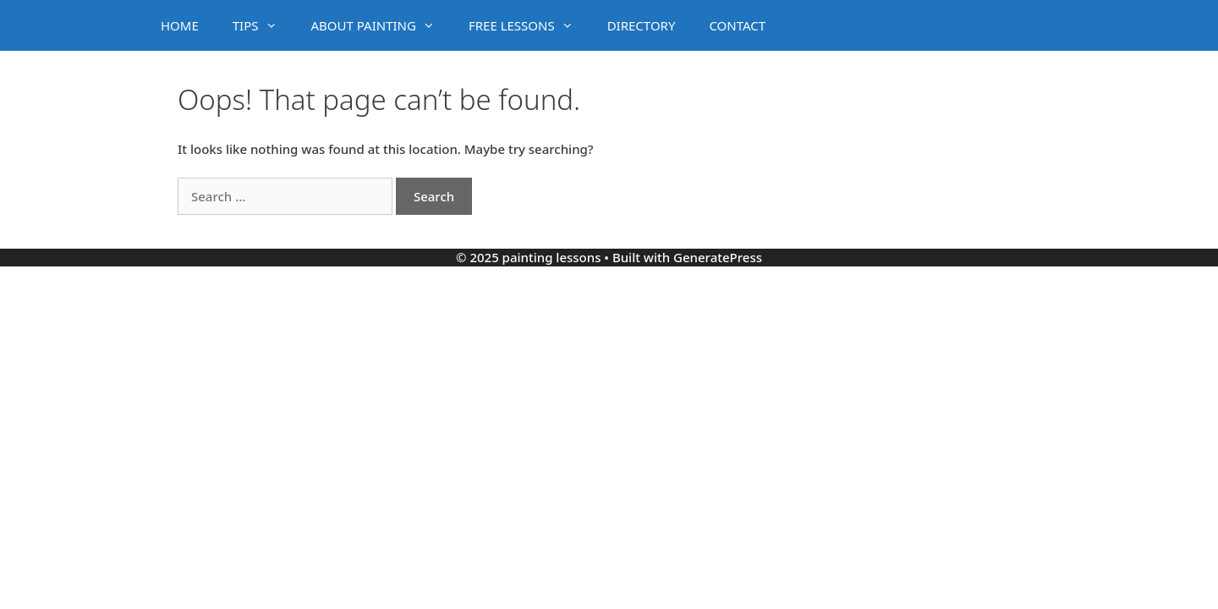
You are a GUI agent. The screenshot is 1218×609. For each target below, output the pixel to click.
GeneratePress (717, 257)
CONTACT (737, 25)
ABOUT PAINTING (381, 25)
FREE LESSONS (529, 25)
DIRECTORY (641, 25)
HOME (180, 25)
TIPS (263, 25)
